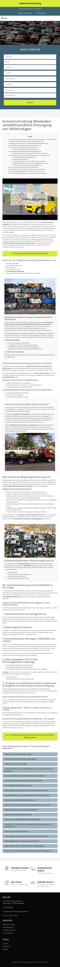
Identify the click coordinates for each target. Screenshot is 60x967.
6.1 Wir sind (15, 153)
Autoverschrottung (9, 924)
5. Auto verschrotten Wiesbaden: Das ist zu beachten (23, 147)
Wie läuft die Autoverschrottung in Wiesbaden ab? (22, 819)
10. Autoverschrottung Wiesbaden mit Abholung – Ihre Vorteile (26, 171)
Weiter (30, 102)
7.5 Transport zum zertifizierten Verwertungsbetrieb (26, 165)
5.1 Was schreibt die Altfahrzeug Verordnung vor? (26, 149)
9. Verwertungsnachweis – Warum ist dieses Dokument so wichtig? (26, 169)
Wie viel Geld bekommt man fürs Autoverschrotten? (23, 781)
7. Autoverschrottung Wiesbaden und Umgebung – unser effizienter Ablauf (29, 155)
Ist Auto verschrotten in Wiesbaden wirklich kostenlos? (24, 776)
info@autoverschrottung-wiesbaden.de (15, 911)
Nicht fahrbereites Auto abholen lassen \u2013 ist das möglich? (27, 795)
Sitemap (5, 949)
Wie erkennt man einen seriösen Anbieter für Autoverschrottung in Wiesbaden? (28, 770)
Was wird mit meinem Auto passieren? (18, 815)
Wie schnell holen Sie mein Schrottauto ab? (20, 800)
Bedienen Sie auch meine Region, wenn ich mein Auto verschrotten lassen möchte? (27, 825)
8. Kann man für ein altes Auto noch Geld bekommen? (23, 167)
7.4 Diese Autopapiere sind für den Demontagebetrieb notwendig (30, 163)
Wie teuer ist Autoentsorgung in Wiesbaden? (20, 759)
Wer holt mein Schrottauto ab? (15, 831)
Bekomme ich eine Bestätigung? (15, 764)
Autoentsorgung (17, 407)
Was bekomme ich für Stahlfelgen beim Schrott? (21, 841)
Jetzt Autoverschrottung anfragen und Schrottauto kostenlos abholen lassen (30, 736)
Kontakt (5, 944)
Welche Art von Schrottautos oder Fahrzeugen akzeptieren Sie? (27, 805)
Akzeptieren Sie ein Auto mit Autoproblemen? (20, 810)
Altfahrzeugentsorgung (44, 591)
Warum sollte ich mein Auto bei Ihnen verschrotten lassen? (25, 790)
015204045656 (40, 13)
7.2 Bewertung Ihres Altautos (20, 159)
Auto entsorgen (8, 933)
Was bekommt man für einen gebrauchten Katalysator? (24, 846)
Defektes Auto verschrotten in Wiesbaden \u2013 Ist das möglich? (27, 851)
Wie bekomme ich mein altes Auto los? (18, 785)
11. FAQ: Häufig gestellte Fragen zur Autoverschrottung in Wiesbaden (27, 173)
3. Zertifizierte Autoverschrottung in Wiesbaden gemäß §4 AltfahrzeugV (28, 143)
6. (8, 151)
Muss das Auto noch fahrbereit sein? (17, 754)
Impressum (6, 946)
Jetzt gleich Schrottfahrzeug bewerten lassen (30, 253)
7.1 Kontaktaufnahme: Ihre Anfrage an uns (24, 157)
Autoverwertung (22, 145)
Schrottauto (27, 653)
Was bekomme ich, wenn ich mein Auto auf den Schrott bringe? (26, 836)
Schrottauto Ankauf (9, 930)
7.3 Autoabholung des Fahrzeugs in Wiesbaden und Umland (29, 161)
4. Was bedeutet (13, 145)
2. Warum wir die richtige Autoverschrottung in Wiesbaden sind (26, 141)
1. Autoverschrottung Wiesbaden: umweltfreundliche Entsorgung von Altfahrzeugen (31, 139)
